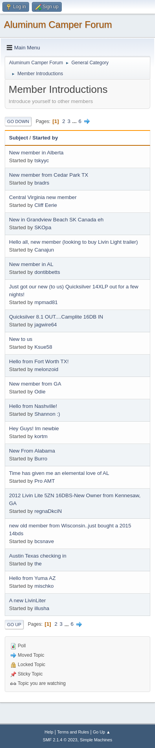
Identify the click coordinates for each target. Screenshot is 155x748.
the (38, 564)
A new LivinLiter (27, 600)
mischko (44, 586)
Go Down (18, 121)
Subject (18, 138)
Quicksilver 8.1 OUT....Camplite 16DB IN (56, 317)
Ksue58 (43, 347)
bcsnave (44, 541)
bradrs (41, 183)
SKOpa (42, 227)
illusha (41, 608)
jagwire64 (45, 325)
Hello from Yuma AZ (32, 578)
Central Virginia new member (43, 197)
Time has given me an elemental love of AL (59, 473)
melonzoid (46, 369)
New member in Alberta (36, 153)
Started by (45, 138)
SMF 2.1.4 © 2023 (60, 739)
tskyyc (41, 160)
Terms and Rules (73, 732)
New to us (20, 339)
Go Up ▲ (102, 732)
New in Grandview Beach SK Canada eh (56, 220)
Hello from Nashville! (33, 406)
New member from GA (35, 384)
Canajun (44, 250)
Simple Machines (96, 739)
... (75, 121)
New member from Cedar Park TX (48, 175)
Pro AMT (44, 481)
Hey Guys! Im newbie (34, 428)
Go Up (14, 624)
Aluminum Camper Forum (58, 24)
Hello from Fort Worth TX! (38, 361)
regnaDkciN (48, 511)
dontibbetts (47, 272)
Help (48, 732)
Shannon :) (47, 414)
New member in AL (31, 264)
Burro (40, 459)
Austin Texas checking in (37, 556)
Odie (39, 392)
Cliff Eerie (45, 205)
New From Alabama (32, 451)
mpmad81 (45, 302)
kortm (40, 436)
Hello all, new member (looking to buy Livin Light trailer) (73, 242)
